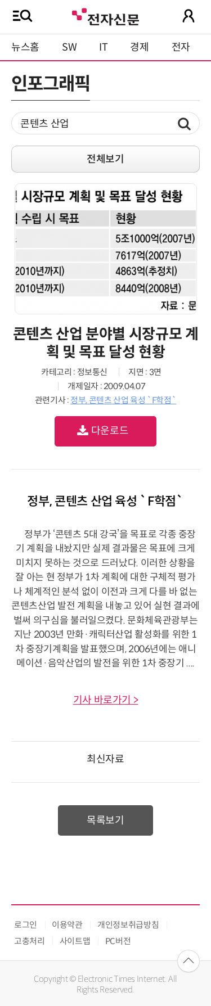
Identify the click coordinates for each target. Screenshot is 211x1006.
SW (69, 47)
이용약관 (67, 924)
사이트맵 (75, 941)
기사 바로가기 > (105, 700)
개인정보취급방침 (128, 924)
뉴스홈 (25, 47)
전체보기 (105, 159)
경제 (139, 47)
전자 (181, 47)
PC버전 (118, 941)
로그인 (25, 924)
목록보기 (105, 820)
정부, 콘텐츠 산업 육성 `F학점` (123, 400)
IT (103, 47)
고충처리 (29, 941)
